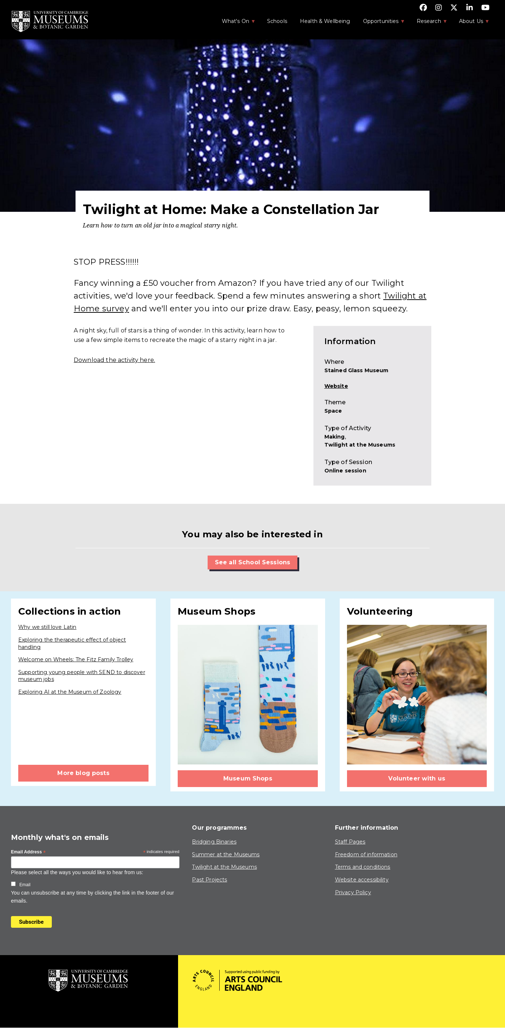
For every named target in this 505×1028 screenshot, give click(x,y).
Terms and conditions (362, 867)
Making (334, 436)
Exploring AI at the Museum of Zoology (70, 692)
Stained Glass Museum (356, 370)
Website (336, 386)
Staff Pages (350, 841)
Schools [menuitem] (277, 21)
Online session (345, 470)
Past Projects (209, 879)
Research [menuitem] (428, 23)
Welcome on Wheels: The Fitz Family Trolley (75, 659)
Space (333, 411)
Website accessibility (362, 879)
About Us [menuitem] (470, 23)
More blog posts (83, 773)
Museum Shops (247, 778)
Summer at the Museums (225, 854)
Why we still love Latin (47, 627)
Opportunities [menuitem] (380, 23)
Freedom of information (366, 854)
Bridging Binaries (214, 841)
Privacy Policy (353, 892)
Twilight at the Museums (359, 444)
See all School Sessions (252, 562)
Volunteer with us (416, 778)
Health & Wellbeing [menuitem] (325, 21)
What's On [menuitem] (235, 23)
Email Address (28, 852)
